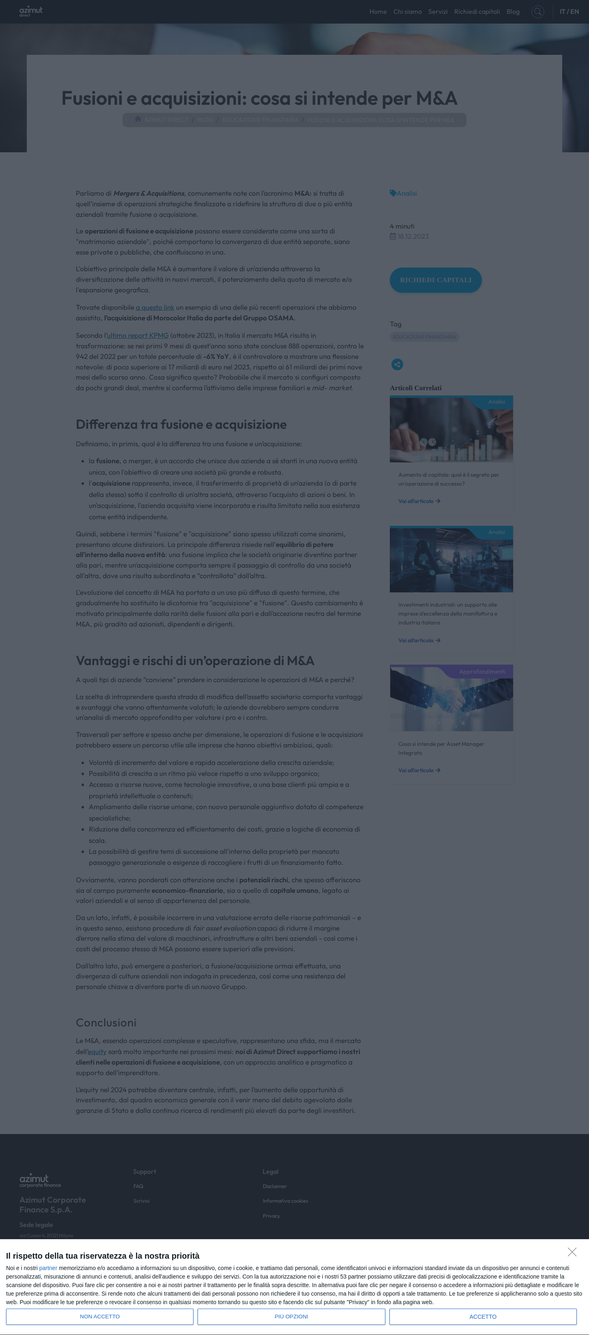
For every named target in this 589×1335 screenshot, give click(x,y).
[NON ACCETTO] (574, 1254)
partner (48, 1268)
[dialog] (294, 1287)
